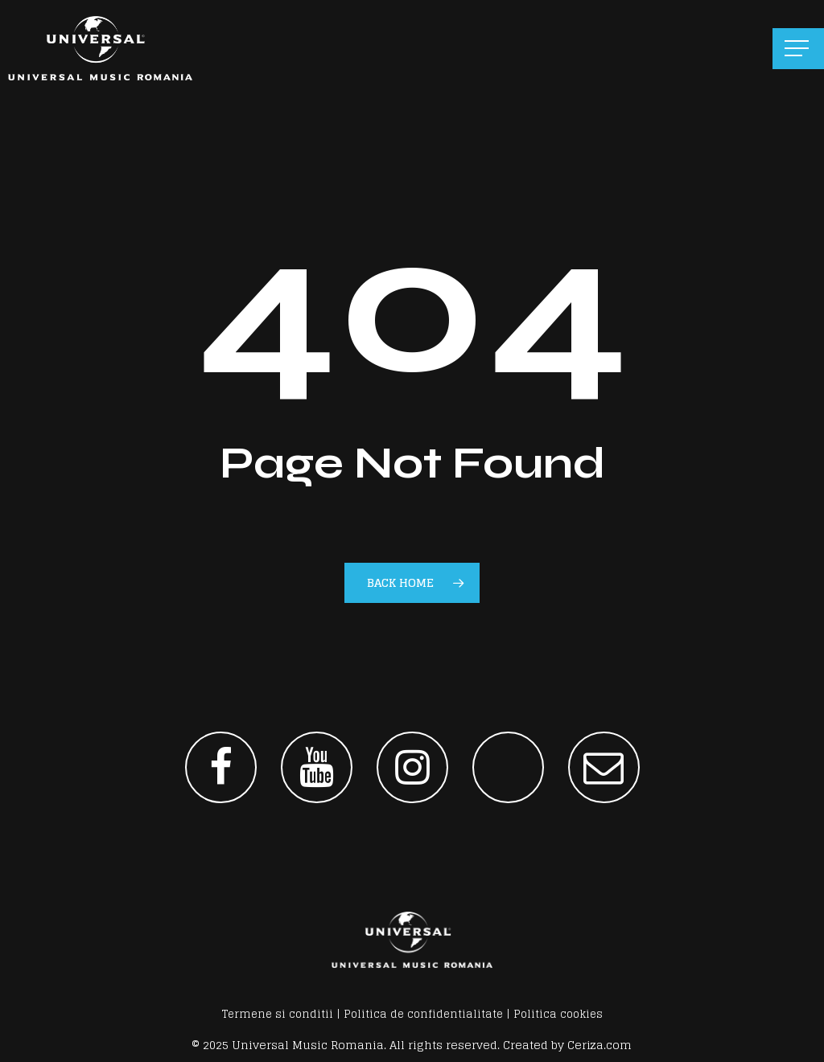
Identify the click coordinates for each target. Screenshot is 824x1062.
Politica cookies (558, 1014)
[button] (798, 48)
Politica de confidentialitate (423, 1014)
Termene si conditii (277, 1014)
